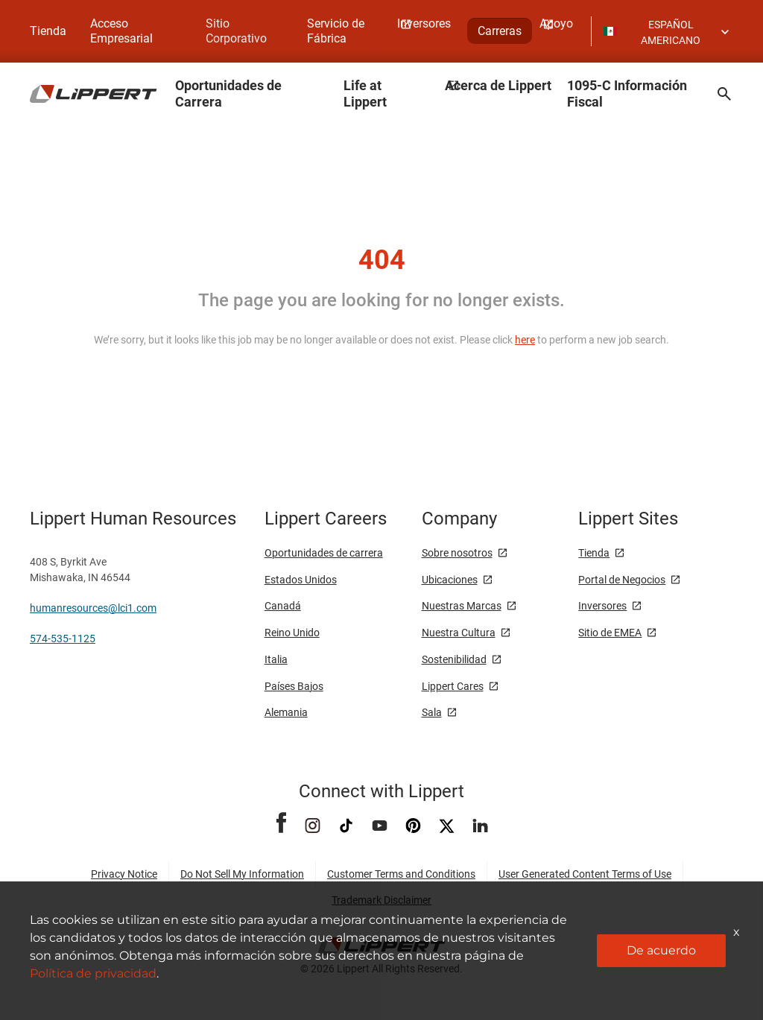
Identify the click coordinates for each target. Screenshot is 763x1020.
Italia (276, 659)
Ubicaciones (450, 580)
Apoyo (556, 23)
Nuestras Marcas (461, 606)
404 (381, 260)
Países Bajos (294, 686)
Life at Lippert (365, 93)
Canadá (283, 606)
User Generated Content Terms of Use (584, 874)
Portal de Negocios (621, 580)
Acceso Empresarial (121, 30)
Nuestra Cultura (459, 633)
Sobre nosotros (457, 553)
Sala (432, 712)
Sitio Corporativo (236, 30)
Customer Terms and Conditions (401, 874)
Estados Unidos (301, 580)
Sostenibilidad (454, 659)
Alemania (286, 712)
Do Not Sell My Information (242, 874)
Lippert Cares (453, 686)
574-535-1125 (62, 638)
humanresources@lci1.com (93, 608)
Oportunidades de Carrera (228, 93)
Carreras (500, 31)
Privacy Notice (124, 874)
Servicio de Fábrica (335, 30)
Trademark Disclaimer (381, 900)
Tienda (48, 31)
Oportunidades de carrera (324, 553)
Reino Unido (292, 633)
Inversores (602, 606)
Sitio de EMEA (610, 633)
